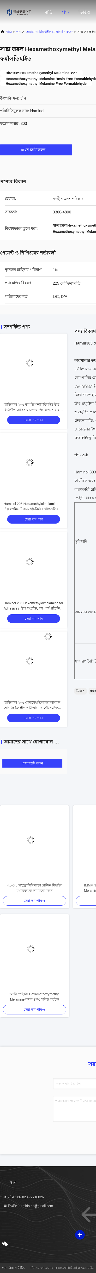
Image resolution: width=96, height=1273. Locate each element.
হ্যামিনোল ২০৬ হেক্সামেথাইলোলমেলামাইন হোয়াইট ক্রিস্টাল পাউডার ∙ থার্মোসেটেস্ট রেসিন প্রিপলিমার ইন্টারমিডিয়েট (32, 707)
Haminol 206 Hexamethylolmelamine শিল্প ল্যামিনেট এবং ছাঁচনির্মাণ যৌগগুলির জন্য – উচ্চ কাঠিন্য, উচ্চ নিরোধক (31, 509)
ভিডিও (84, 12)
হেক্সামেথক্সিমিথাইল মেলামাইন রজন (49, 32)
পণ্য (65, 12)
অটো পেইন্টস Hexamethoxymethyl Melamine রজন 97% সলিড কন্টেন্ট (35, 996)
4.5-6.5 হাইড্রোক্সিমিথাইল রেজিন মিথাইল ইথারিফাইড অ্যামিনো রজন (34, 887)
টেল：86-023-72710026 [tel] (23, 1197)
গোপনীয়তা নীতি (13, 1268)
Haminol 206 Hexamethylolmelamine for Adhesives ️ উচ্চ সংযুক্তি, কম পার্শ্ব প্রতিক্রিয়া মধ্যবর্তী (33, 608)
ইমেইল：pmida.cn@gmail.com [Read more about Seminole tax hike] (28, 1206)
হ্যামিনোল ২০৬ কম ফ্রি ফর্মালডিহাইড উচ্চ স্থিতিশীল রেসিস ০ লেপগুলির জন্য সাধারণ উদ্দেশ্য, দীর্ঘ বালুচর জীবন (32, 410)
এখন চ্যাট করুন (36, 149)
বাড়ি (49, 12)
